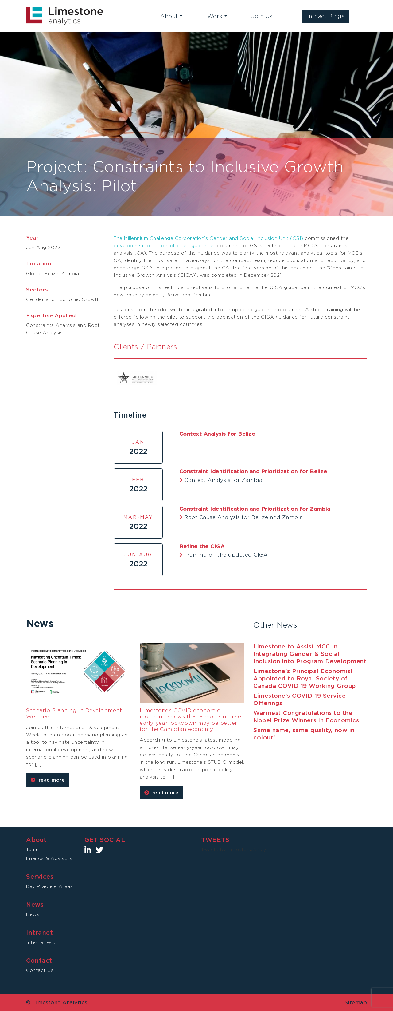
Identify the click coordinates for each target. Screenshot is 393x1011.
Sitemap (355, 1002)
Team (32, 849)
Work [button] (215, 16)
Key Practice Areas (49, 886)
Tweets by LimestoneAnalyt (234, 849)
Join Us (262, 16)
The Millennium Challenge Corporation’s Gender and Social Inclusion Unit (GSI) (208, 238)
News (32, 914)
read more (48, 779)
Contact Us (39, 970)
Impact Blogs (325, 16)
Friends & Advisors (49, 858)
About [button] (169, 16)
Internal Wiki (41, 942)
